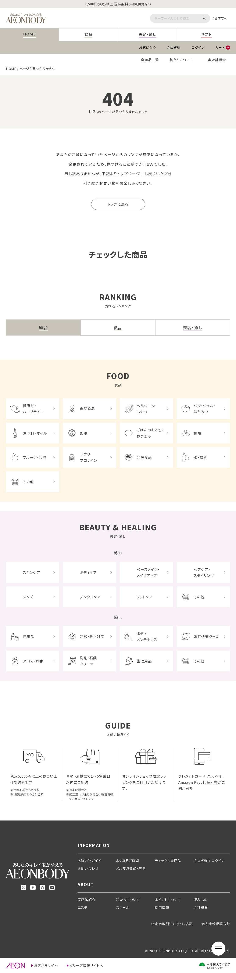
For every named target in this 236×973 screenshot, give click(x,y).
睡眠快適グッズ (206, 636)
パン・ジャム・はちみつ (204, 408)
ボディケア (88, 572)
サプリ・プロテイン (88, 457)
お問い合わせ (88, 868)
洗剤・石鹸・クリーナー (89, 660)
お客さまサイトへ (47, 965)
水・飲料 (200, 457)
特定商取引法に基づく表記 (172, 923)
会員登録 (174, 47)
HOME (11, 68)
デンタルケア (90, 596)
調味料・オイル (35, 433)
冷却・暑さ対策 (92, 636)
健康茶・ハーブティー (33, 408)
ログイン (197, 47)
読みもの (201, 899)
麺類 (197, 433)
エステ (82, 907)
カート (222, 47)
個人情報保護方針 (215, 923)
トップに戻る (117, 204)
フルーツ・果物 (35, 457)
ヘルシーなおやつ (146, 408)
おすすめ (221, 18)
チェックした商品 (168, 860)
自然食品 (87, 408)
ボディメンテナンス (147, 636)
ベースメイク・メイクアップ (148, 572)
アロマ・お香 (33, 661)
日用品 (28, 636)
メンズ (28, 596)
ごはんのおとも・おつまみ (150, 432)
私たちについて (181, 59)
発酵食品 (144, 457)
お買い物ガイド (89, 860)
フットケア (145, 596)
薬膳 (83, 433)
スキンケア (31, 572)
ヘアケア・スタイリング (204, 572)
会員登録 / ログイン (209, 860)
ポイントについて (168, 899)
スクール (122, 907)
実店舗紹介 (217, 59)
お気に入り (147, 47)
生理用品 (144, 661)
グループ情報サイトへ (86, 965)
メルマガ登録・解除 (131, 868)
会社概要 (201, 907)
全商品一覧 (150, 59)
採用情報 (162, 907)
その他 (28, 481)
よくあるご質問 (127, 860)
